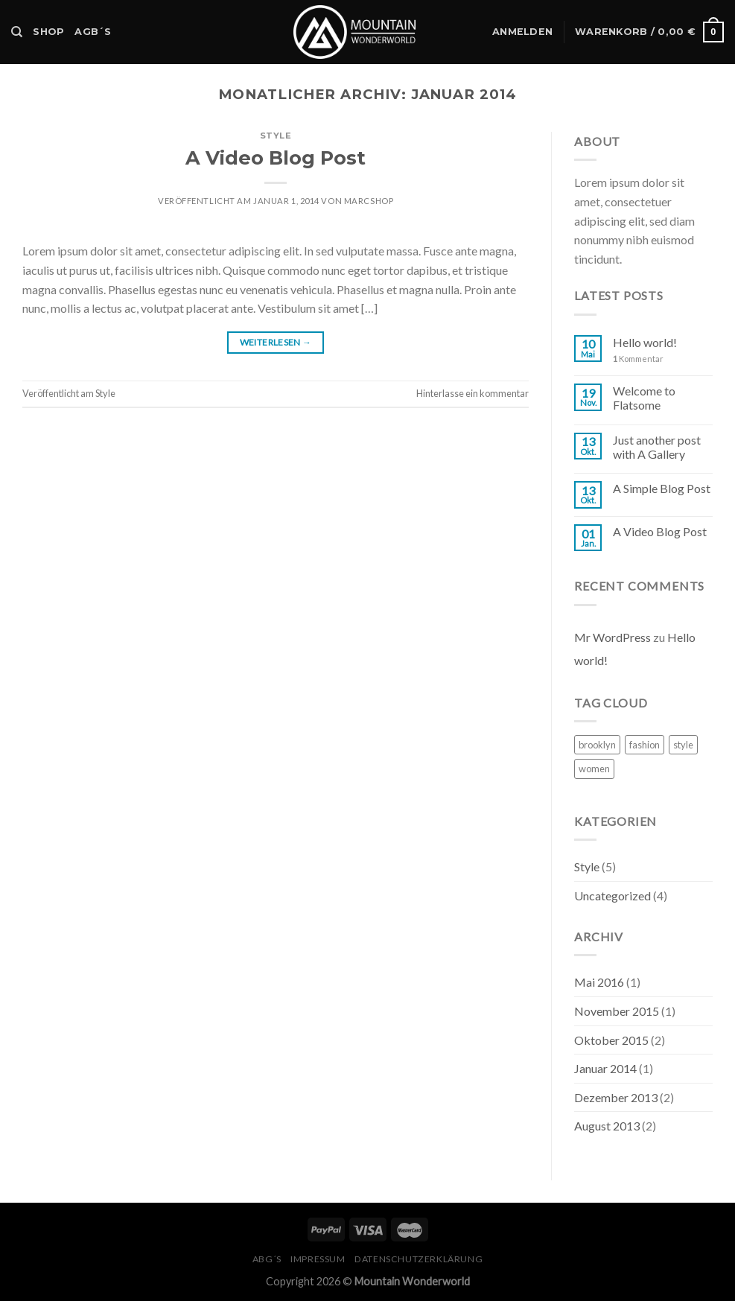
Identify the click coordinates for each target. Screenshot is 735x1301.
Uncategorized (612, 895)
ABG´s (266, 1259)
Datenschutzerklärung (418, 1259)
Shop (48, 31)
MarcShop (368, 201)
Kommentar (638, 358)
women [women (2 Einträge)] (594, 768)
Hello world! (645, 342)
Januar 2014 (605, 1068)
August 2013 (607, 1126)
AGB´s (92, 31)
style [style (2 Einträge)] (683, 745)
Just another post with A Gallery (657, 447)
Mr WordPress (612, 637)
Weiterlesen (276, 342)
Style (276, 135)
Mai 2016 (599, 982)
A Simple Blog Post (661, 488)
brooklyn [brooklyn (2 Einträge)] (597, 745)
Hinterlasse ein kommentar (472, 393)
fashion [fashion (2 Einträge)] (644, 745)
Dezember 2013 (616, 1097)
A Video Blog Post (275, 157)
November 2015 (616, 1011)
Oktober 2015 (611, 1040)
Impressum (318, 1259)
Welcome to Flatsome (644, 398)
